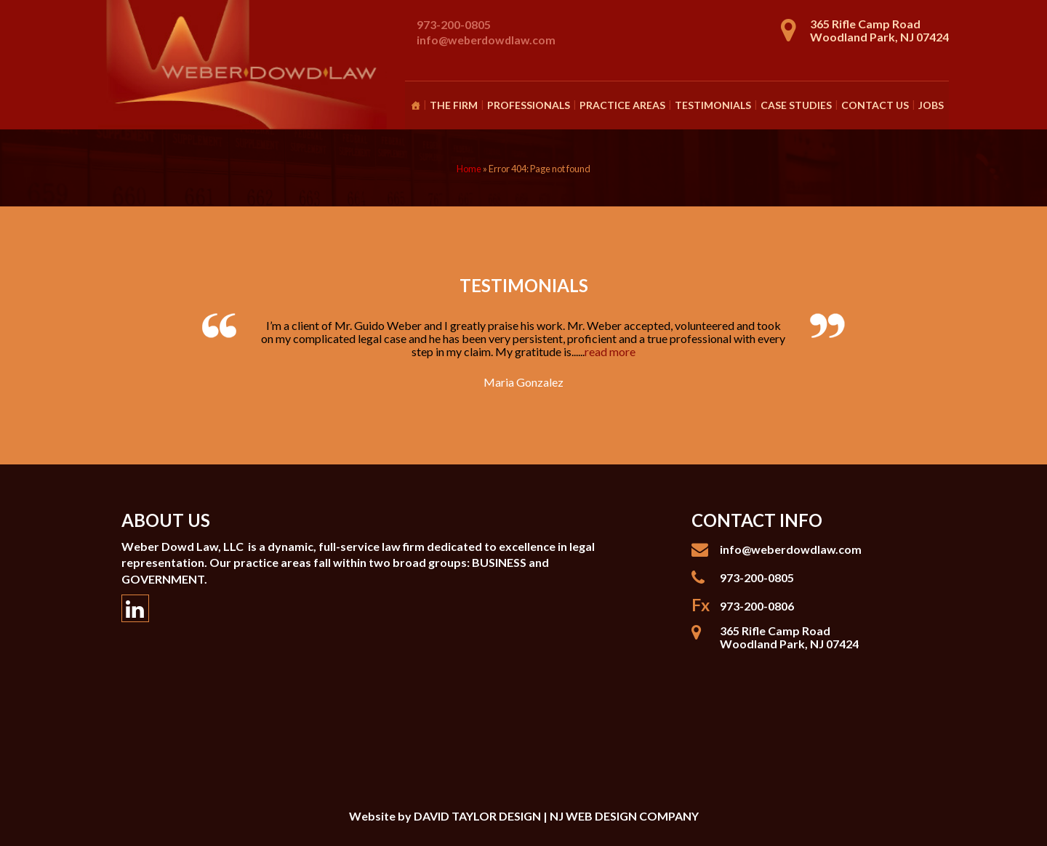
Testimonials (713, 105)
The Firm (454, 105)
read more (610, 351)
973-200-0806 (757, 606)
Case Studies (796, 105)
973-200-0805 (454, 24)
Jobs (931, 105)
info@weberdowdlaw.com (486, 40)
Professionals (528, 105)
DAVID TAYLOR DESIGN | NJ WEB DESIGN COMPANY (556, 816)
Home (469, 168)
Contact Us (875, 105)
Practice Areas (622, 105)
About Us (165, 520)
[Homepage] (415, 105)
